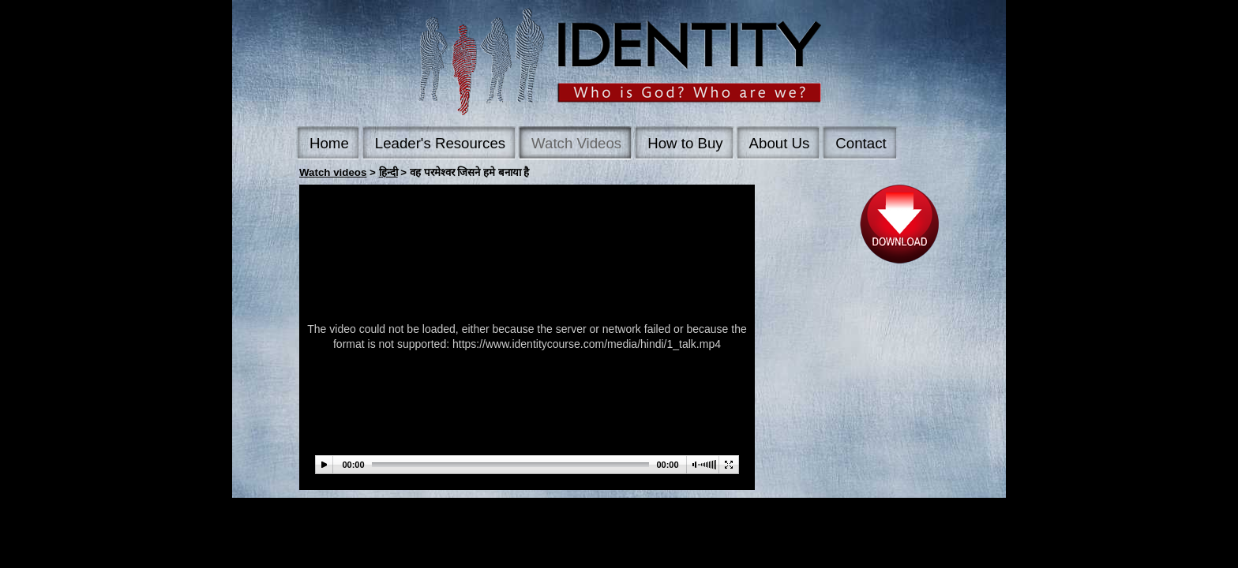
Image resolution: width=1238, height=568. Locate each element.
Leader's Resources (440, 143)
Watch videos (332, 172)
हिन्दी (388, 172)
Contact (860, 143)
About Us (779, 143)
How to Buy (684, 143)
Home (329, 143)
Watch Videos (576, 143)
